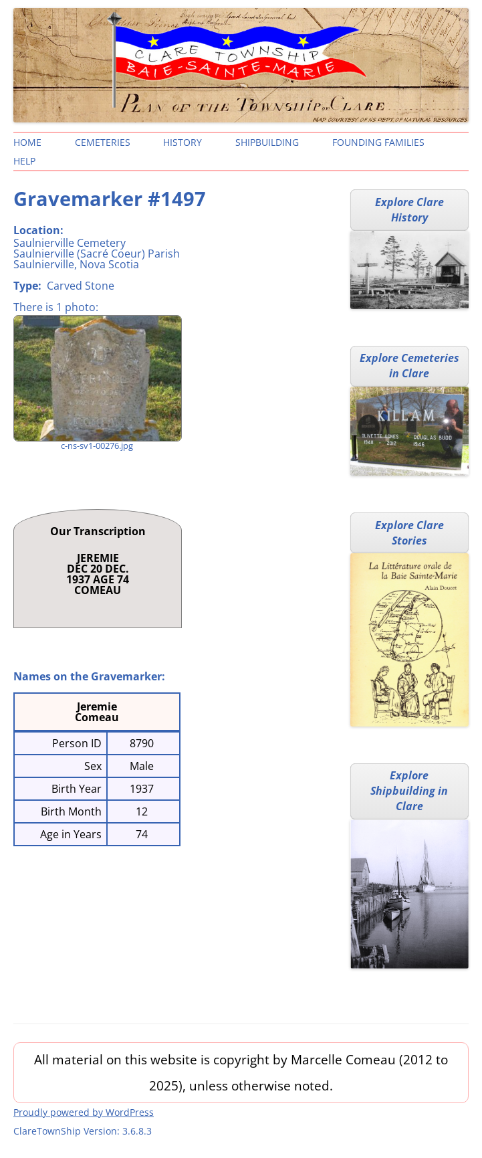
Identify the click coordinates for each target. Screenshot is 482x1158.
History (182, 142)
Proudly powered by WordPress (83, 1112)
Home (27, 142)
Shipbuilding (267, 142)
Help (24, 161)
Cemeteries (102, 142)
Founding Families (378, 142)
